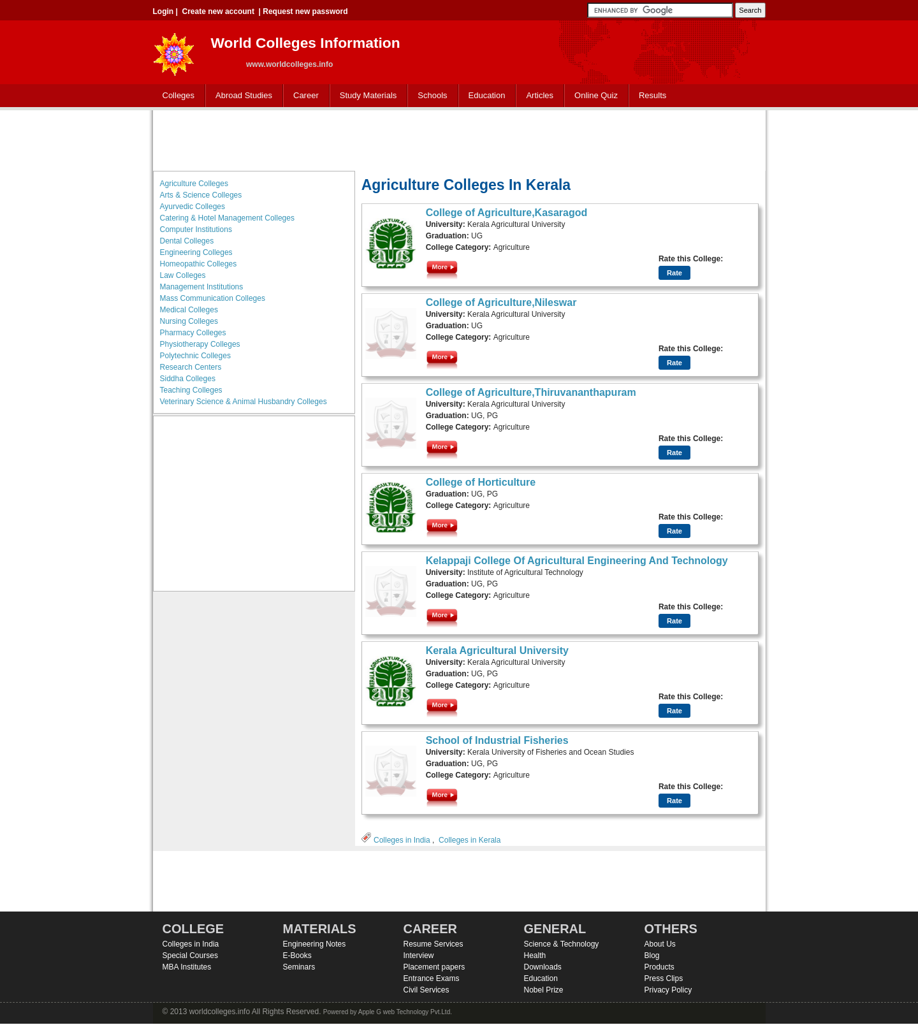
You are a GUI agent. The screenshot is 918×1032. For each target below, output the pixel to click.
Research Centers (191, 367)
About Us (660, 944)
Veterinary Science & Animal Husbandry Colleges (243, 401)
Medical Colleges (189, 309)
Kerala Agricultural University (497, 650)
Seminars (299, 967)
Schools (429, 96)
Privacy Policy (668, 989)
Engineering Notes (314, 944)
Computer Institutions (196, 229)
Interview (419, 955)
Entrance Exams (432, 978)
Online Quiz (596, 95)
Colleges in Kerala (469, 840)
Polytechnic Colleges (195, 355)
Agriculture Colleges (194, 183)
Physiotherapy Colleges (200, 344)
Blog (652, 955)
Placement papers (434, 967)
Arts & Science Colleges (201, 195)
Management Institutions (202, 286)
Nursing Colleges (189, 321)
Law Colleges (183, 275)
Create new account (218, 11)
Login (163, 11)
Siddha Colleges (187, 378)
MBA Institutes (187, 967)
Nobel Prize (544, 989)
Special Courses (190, 955)
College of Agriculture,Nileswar (501, 302)
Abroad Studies (241, 96)
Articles (539, 95)
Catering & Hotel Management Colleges (227, 218)
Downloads (543, 967)
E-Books (297, 955)
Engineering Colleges (196, 252)
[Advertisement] (459, 139)
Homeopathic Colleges (198, 263)
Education (484, 96)
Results (652, 95)
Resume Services (433, 944)
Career (303, 96)
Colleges (176, 96)
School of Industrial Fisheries (497, 740)
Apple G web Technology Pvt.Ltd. (405, 1011)
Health (535, 955)
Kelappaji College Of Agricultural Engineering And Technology (577, 560)
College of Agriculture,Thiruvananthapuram (531, 392)
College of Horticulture (481, 482)
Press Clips (664, 978)
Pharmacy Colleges (193, 332)
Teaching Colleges (191, 390)
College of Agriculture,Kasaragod (507, 212)
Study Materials (365, 96)
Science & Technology (561, 944)
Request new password (305, 11)
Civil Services (426, 989)
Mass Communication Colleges (212, 298)
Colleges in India (402, 840)
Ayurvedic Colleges (193, 206)
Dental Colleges (187, 240)
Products (659, 967)
